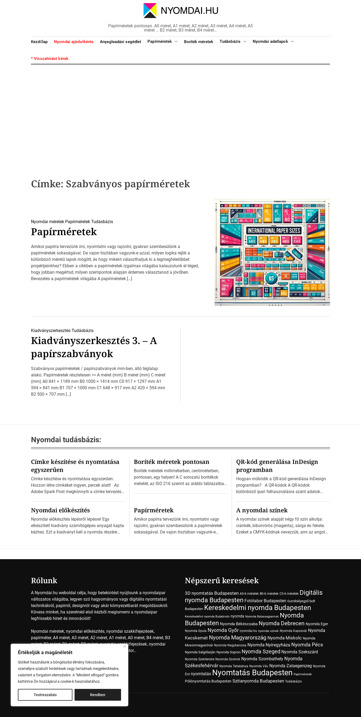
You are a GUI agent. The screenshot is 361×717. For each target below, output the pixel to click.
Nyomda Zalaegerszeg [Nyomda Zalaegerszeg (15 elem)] (290, 665)
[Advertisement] (180, 112)
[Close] (124, 646)
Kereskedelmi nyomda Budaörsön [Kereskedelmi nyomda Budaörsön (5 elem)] (207, 616)
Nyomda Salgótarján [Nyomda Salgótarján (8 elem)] (200, 652)
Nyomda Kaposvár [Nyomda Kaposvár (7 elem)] (293, 631)
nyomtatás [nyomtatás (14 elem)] (201, 673)
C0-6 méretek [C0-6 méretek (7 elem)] (289, 594)
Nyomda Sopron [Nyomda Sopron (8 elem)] (228, 652)
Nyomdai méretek (47, 221)
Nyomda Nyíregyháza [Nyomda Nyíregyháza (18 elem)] (268, 644)
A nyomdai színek (262, 510)
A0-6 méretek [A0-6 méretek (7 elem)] (249, 594)
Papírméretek (162, 41)
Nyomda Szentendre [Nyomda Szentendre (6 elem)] (199, 659)
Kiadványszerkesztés (51, 330)
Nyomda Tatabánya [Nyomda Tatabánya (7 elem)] (233, 666)
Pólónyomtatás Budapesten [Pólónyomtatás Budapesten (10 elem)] (208, 681)
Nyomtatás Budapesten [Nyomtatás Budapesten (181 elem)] (252, 672)
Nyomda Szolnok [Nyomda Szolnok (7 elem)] (227, 659)
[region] (69, 675)
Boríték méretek (198, 41)
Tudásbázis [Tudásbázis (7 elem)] (293, 681)
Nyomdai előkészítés (60, 510)
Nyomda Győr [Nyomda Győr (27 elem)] (223, 630)
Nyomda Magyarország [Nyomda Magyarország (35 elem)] (237, 637)
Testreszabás (45, 695)
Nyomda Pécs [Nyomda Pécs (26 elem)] (307, 645)
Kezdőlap (39, 41)
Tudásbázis (233, 41)
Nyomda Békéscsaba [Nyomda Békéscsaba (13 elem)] (239, 623)
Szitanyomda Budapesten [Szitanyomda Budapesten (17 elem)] (258, 681)
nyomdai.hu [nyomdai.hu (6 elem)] (248, 631)
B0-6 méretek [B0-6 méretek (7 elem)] (269, 594)
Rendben (97, 695)
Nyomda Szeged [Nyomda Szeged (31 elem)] (261, 652)
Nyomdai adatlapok (273, 41)
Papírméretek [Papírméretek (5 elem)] (303, 674)
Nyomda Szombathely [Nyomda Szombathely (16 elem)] (262, 658)
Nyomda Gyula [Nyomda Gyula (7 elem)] (196, 631)
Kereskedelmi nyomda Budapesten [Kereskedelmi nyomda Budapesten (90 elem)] (257, 608)
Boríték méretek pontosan (171, 461)
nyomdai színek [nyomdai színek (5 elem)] (268, 631)
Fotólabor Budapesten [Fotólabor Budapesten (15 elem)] (265, 600)
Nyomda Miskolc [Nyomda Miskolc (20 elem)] (284, 637)
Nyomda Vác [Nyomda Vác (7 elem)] (258, 666)
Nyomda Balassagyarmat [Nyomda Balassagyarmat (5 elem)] (262, 616)
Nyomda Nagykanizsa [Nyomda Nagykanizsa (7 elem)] (230, 645)
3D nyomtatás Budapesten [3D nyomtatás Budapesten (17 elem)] (212, 593)
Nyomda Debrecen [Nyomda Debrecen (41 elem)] (282, 623)
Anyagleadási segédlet (120, 41)
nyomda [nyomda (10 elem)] (237, 616)
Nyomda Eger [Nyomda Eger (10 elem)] (317, 624)
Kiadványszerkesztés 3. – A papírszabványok (94, 347)
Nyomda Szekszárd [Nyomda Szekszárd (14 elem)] (299, 651)
